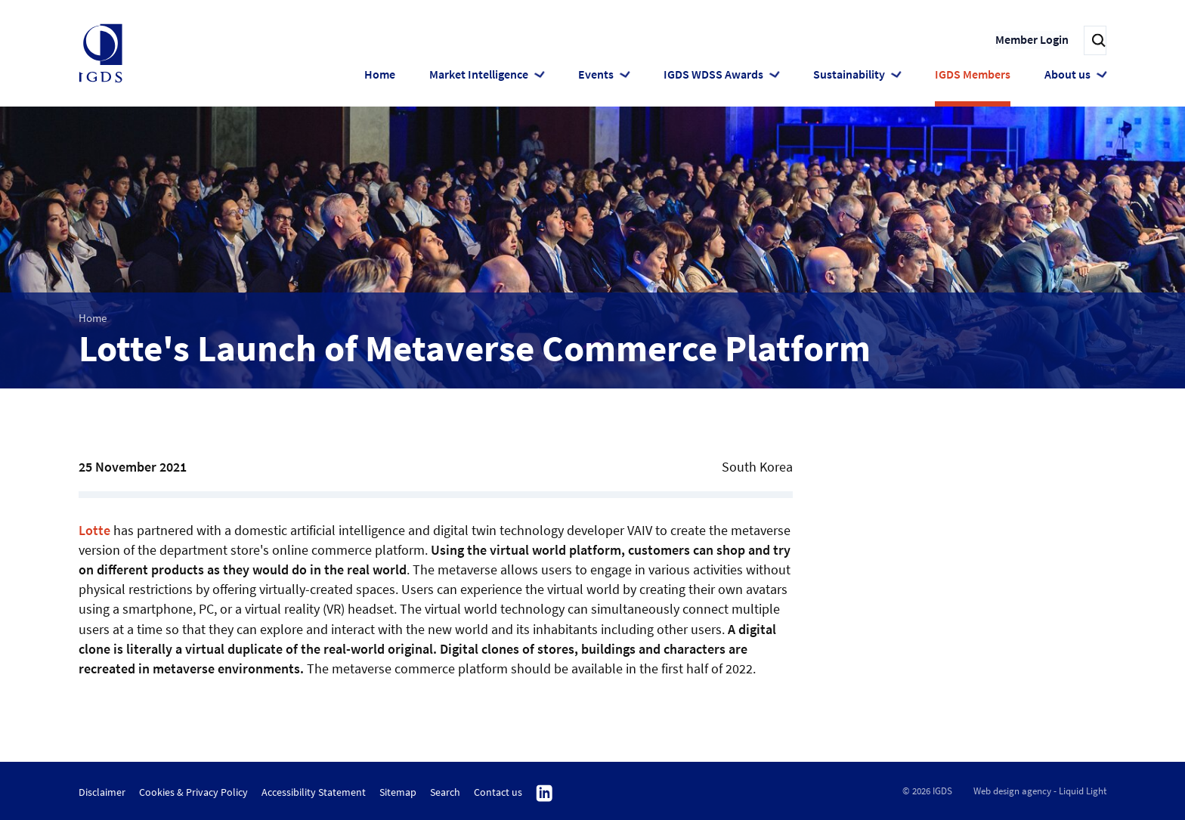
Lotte (94, 530)
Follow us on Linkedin (544, 793)
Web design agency (1012, 790)
